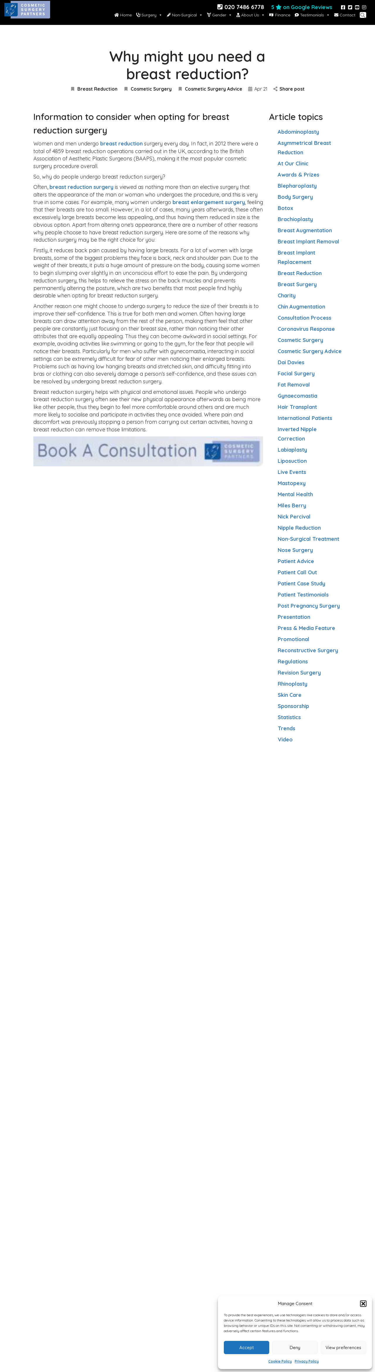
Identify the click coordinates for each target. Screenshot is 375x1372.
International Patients (305, 418)
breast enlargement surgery (209, 202)
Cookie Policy (280, 1361)
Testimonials (312, 15)
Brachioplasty (295, 219)
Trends (286, 728)
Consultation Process (304, 317)
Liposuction (292, 461)
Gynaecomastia (297, 395)
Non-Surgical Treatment (308, 539)
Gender (219, 15)
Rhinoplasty (292, 683)
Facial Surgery (296, 373)
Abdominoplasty (298, 131)
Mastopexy (292, 483)
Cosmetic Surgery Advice (210, 89)
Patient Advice (296, 561)
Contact (344, 15)
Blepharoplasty (297, 185)
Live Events (292, 472)
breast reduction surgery (81, 187)
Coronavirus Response (306, 329)
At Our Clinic (293, 163)
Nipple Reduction (299, 527)
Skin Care (289, 695)
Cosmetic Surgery (147, 89)
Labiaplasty (292, 449)
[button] (363, 1304)
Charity (287, 295)
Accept (246, 1347)
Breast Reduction (93, 89)
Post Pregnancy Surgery (309, 605)
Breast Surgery (297, 284)
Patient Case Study (301, 583)
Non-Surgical (185, 15)
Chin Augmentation (301, 306)
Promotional (293, 639)
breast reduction (121, 143)
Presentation (294, 617)
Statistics (289, 717)
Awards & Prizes (298, 174)
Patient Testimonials (303, 594)
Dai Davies (291, 362)
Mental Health (295, 494)
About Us (250, 15)
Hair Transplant (297, 407)
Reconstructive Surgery (308, 650)
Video (285, 739)
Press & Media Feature (306, 628)
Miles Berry (292, 505)
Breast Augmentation (305, 230)
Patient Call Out (297, 572)
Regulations (293, 661)
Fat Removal (294, 384)
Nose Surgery (295, 550)
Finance (282, 15)
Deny (295, 1347)
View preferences (343, 1347)
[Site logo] (28, 14)
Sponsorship (293, 706)
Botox (285, 208)
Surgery (149, 15)
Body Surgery (295, 197)
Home (123, 15)
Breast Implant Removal (308, 241)
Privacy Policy (307, 1361)
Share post (289, 89)
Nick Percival (294, 516)
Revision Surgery (299, 672)
